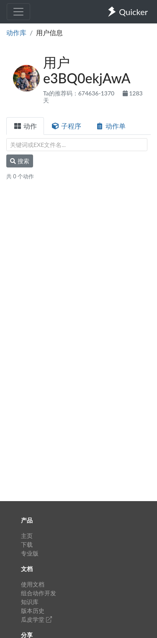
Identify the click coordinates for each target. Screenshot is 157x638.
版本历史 (32, 610)
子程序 (66, 126)
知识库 (30, 601)
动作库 (16, 32)
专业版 (30, 553)
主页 (27, 535)
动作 (25, 126)
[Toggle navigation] (18, 11)
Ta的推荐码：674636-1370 (79, 93)
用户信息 (49, 32)
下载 (27, 544)
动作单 (110, 126)
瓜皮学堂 (36, 619)
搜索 (19, 161)
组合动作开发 (38, 593)
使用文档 (32, 584)
